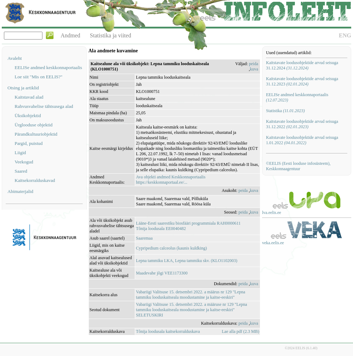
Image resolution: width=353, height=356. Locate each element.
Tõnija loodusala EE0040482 (161, 228)
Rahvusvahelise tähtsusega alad (44, 106)
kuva (254, 69)
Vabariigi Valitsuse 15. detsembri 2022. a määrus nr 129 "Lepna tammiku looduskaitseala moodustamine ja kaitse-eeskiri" (190, 294)
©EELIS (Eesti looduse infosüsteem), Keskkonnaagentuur (298, 166)
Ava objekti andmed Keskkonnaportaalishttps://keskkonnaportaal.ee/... (170, 179)
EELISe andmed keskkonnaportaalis (48, 67)
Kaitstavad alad (29, 97)
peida (253, 63)
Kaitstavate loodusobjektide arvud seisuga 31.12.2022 (302, 124)
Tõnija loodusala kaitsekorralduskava (168, 331)
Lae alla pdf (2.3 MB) (240, 331)
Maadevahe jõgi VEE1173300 (162, 273)
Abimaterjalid (20, 191)
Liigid (20, 152)
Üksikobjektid (28, 115)
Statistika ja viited (110, 35)
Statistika (285, 110)
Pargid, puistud (29, 143)
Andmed (70, 35)
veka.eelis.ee (273, 242)
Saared (21, 171)
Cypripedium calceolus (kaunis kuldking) (171, 248)
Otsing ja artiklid (23, 87)
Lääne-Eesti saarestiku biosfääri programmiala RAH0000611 (188, 223)
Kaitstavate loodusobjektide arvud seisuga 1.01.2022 (302, 140)
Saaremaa (144, 238)
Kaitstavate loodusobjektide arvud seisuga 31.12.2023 (302, 81)
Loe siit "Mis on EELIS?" (38, 76)
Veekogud (24, 161)
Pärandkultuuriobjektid (36, 134)
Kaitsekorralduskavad (35, 180)
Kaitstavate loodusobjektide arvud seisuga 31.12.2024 (302, 65)
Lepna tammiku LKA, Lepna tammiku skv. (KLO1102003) (186, 260)
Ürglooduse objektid (33, 124)
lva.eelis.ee (271, 212)
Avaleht (14, 58)
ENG (345, 35)
